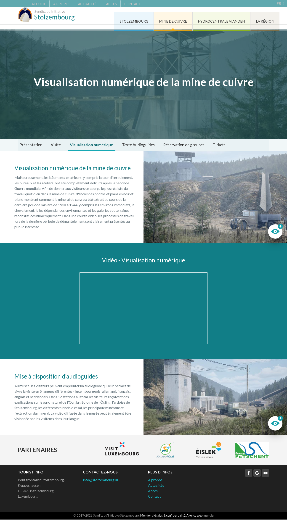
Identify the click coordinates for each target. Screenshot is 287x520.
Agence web (194, 516)
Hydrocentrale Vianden (208, 18)
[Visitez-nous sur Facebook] (248, 473)
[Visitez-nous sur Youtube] (265, 473)
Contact (122, 3)
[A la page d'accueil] (50, 18)
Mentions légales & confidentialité (162, 516)
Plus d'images (215, 198)
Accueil (28, 3)
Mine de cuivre (156, 18)
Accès (101, 3)
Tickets (207, 145)
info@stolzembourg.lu (100, 480)
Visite (52, 145)
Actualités (78, 3)
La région (253, 18)
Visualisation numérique (85, 145)
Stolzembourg (115, 18)
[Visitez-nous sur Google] (257, 473)
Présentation (29, 145)
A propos (51, 3)
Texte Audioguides (131, 145)
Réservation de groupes (174, 145)
